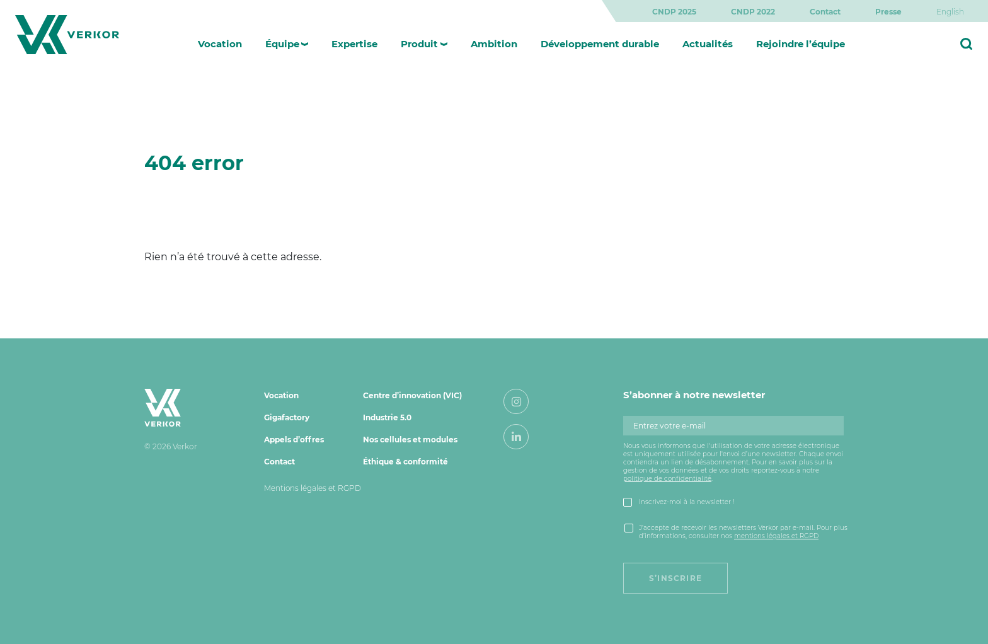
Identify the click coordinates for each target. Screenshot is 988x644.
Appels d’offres (294, 439)
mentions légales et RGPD (776, 536)
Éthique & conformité (405, 461)
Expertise (354, 44)
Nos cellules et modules (410, 439)
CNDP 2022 (753, 11)
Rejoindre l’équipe (800, 44)
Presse (888, 11)
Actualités (707, 44)
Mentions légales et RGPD (312, 488)
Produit (419, 44)
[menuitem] (950, 11)
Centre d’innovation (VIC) (412, 395)
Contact (825, 11)
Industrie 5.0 (387, 417)
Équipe (282, 44)
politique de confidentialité (667, 478)
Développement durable (600, 44)
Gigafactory (286, 417)
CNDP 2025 (674, 11)
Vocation (220, 44)
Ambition (494, 44)
